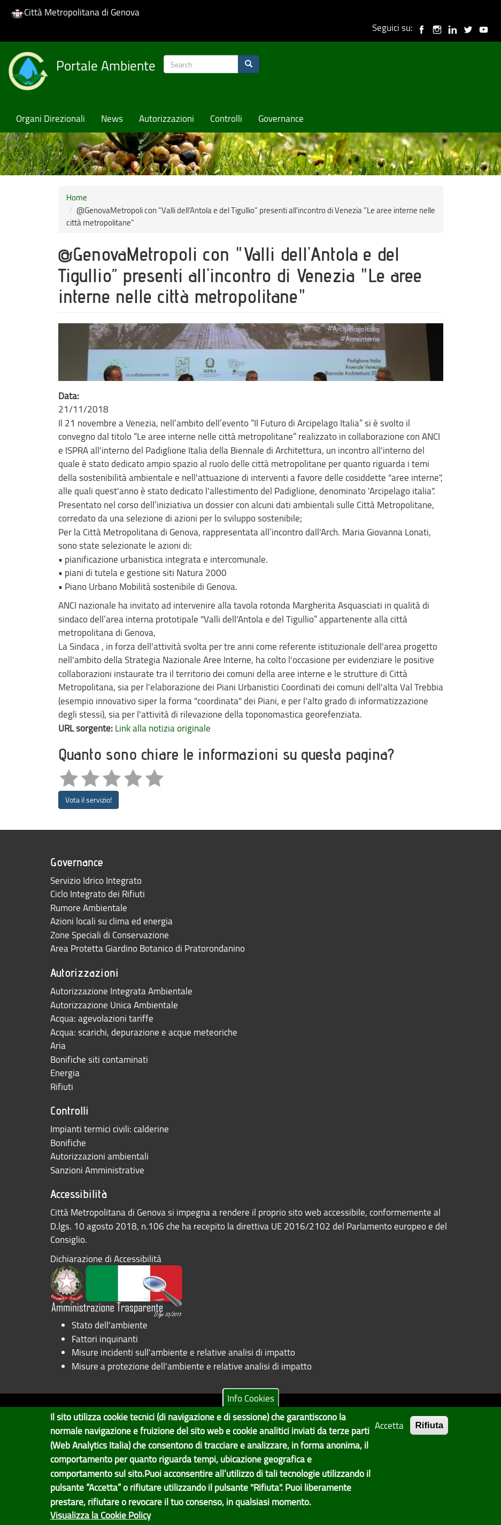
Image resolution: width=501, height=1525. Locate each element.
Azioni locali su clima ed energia (111, 921)
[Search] (248, 64)
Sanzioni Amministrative (97, 1170)
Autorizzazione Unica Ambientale (114, 1005)
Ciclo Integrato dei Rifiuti (97, 894)
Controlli (226, 118)
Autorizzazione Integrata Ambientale (121, 991)
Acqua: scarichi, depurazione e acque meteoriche (143, 1032)
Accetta (389, 1434)
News (112, 118)
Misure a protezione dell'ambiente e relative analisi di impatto (192, 1366)
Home (76, 197)
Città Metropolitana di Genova (75, 12)
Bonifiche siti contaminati (99, 1059)
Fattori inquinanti (105, 1339)
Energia (65, 1073)
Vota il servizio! (88, 800)
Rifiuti (61, 1086)
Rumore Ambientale (88, 907)
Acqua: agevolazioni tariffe (101, 1018)
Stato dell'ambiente (110, 1325)
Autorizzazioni (166, 118)
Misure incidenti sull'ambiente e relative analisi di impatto (183, 1352)
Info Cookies (250, 1406)
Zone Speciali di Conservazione (109, 935)
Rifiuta (429, 1434)
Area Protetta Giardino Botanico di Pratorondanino (147, 948)
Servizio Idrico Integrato (96, 880)
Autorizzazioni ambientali (99, 1156)
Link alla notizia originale (163, 728)
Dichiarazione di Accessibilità (105, 1258)
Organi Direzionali (50, 118)
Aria (58, 1045)
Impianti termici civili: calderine (109, 1129)
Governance (281, 118)
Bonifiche (68, 1143)
